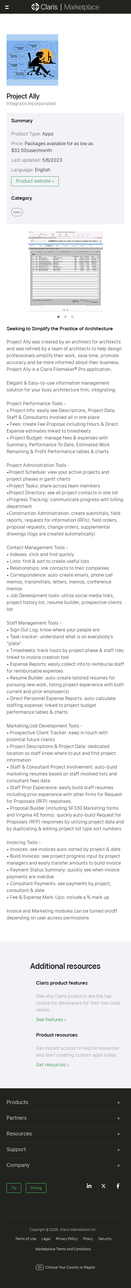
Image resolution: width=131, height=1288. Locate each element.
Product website (33, 181)
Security (105, 1239)
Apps (17, 212)
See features (49, 1019)
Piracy (88, 1239)
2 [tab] (65, 317)
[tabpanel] (66, 271)
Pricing (36, 1188)
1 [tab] (58, 317)
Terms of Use (25, 1239)
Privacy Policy (67, 1239)
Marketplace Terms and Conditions (63, 1249)
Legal (46, 1239)
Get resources (51, 1064)
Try (13, 1188)
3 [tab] (72, 317)
